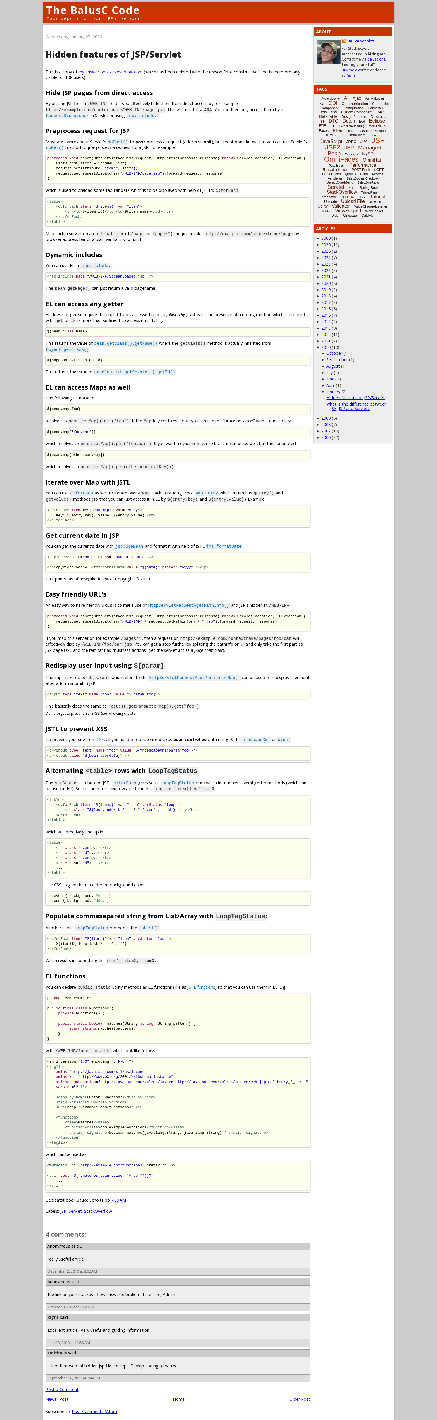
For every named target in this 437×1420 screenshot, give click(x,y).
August (333, 366)
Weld (335, 215)
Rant (364, 174)
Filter (337, 130)
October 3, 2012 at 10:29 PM (71, 1299)
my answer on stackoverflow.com (110, 72)
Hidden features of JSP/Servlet (113, 54)
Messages (351, 154)
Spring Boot (369, 188)
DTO (333, 120)
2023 (326, 264)
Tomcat (348, 196)
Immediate (357, 135)
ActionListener (330, 98)
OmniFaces (341, 159)
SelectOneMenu (339, 182)
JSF (378, 140)
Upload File (353, 201)
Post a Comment (62, 1382)
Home (179, 1392)
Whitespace (350, 215)
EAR (362, 121)
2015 (326, 315)
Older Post (299, 1392)
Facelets (377, 125)
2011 (326, 341)
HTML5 (331, 135)
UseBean (375, 202)
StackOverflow (98, 1204)
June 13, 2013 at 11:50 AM (69, 1335)
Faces (324, 131)
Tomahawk (328, 197)
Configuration (353, 108)
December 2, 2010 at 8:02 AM (72, 1264)
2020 (326, 283)
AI (346, 98)
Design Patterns (353, 117)
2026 (326, 244)
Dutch (349, 120)
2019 (326, 289)
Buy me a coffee (355, 70)
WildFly (367, 215)
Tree (363, 197)
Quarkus (350, 174)
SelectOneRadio (368, 182)
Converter (375, 108)
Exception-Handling (352, 126)
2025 (326, 251)
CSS (324, 112)
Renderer (334, 178)
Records (377, 174)
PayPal (351, 75)
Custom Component (356, 112)
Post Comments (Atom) (95, 1404)
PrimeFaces (331, 174)
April (330, 385)
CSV (334, 112)
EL (333, 126)
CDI (333, 103)
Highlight (380, 130)
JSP (63, 1204)
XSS (100, 734)
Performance (362, 165)
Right (53, 1310)
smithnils (57, 1346)
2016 (326, 308)
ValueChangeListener (371, 206)
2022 (326, 270)
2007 (326, 431)
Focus (350, 130)
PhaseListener (335, 169)
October (334, 353)
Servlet (75, 1204)
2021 (326, 277)
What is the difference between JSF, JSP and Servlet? (356, 406)
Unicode (330, 202)
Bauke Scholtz (361, 41)
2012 (326, 334)
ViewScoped (348, 210)
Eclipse (377, 121)
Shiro (352, 187)
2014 (326, 321)
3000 (326, 238)
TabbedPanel (369, 192)
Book (321, 104)
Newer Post (57, 1392)
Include (374, 135)
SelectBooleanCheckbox (363, 178)
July (329, 372)
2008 (326, 424)
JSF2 (332, 147)
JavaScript (331, 141)
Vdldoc (326, 211)
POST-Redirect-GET (368, 170)
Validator (341, 206)
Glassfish (365, 130)
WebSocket (374, 211)
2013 (326, 328)
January (333, 391)
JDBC (351, 141)
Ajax (357, 98)
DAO (380, 112)
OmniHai (372, 160)
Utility (323, 206)
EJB (323, 125)
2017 (326, 302)
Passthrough (337, 165)
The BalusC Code (93, 10)
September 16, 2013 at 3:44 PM (74, 1371)
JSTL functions (201, 980)
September (337, 359)
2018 (326, 296)
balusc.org (376, 59)
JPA (364, 141)
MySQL (369, 153)
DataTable (328, 116)
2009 (326, 418)
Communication (355, 103)
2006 (326, 437)
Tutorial (377, 196)
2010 (326, 347)
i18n (342, 135)
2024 (326, 257)
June (330, 379)
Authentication (374, 98)
